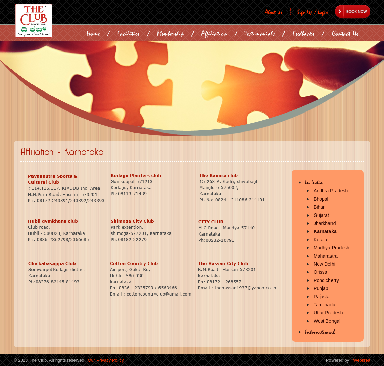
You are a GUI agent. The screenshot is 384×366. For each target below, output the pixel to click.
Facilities (128, 33)
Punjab (321, 288)
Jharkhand (325, 223)
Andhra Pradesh (331, 191)
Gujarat (321, 215)
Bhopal (321, 199)
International (320, 332)
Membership (170, 33)
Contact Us (345, 33)
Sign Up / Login (312, 12)
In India (314, 182)
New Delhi (324, 264)
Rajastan (323, 296)
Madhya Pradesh (331, 247)
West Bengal (327, 321)
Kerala (320, 239)
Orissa (320, 272)
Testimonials (260, 33)
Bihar (319, 207)
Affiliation (214, 33)
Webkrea (361, 360)
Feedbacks (303, 33)
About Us (273, 12)
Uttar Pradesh (328, 313)
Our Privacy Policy (106, 360)
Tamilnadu (324, 304)
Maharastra (326, 256)
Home (93, 33)
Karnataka (325, 231)
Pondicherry (326, 280)
